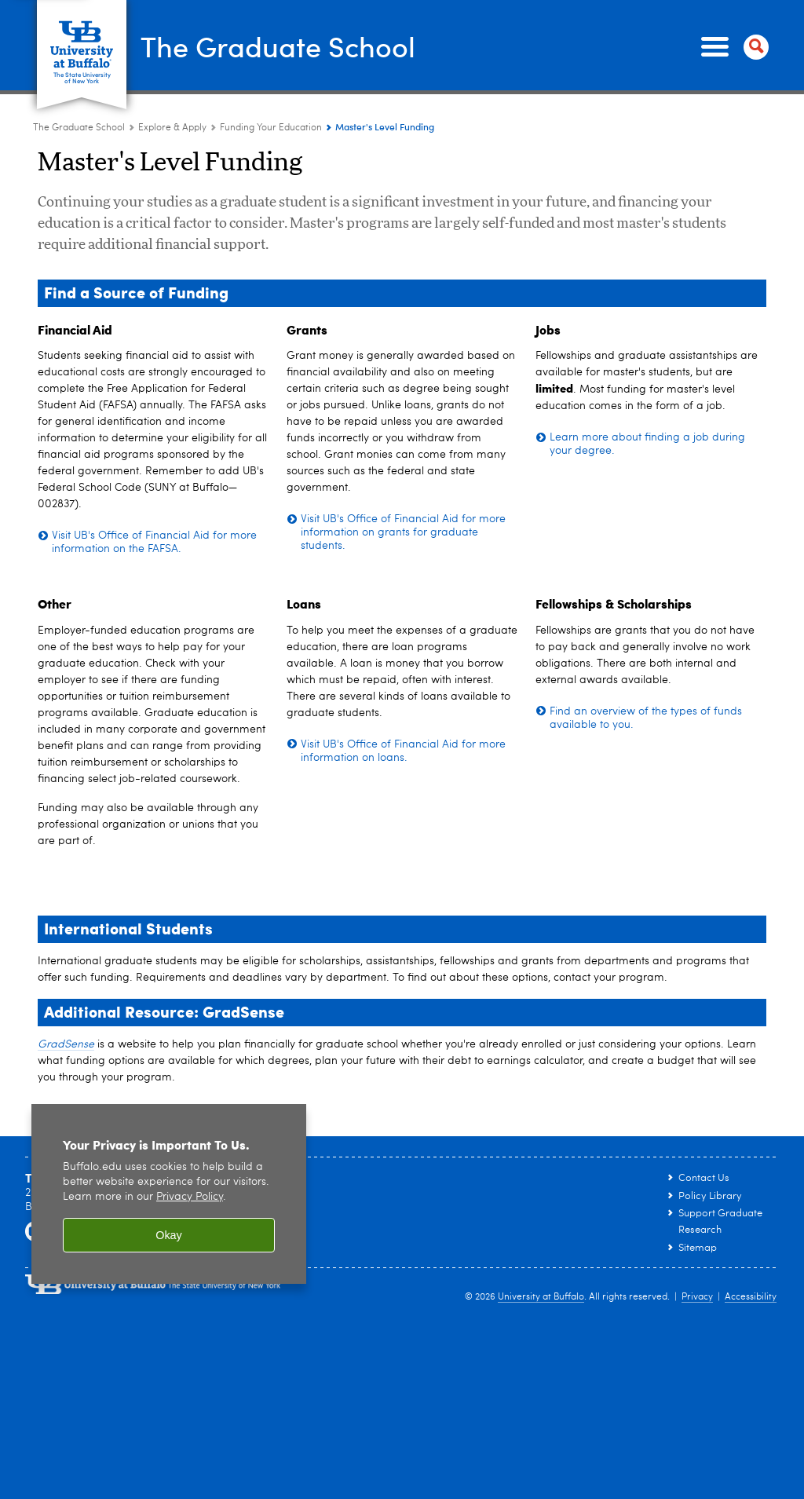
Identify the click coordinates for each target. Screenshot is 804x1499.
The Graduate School (278, 46)
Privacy (697, 1297)
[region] (168, 1194)
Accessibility (751, 1297)
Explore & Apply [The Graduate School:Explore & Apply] (172, 128)
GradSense (66, 1044)
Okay (168, 1235)
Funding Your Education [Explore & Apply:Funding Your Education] (271, 128)
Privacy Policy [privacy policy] (189, 1197)
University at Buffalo (541, 1297)
